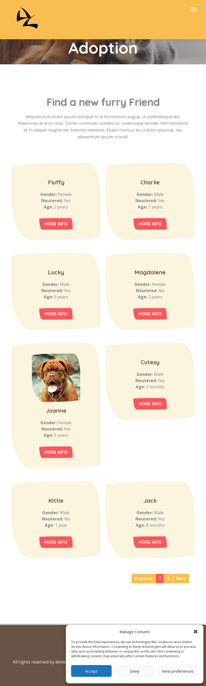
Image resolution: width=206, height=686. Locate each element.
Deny (134, 671)
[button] (195, 631)
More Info (56, 223)
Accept (91, 671)
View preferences (178, 671)
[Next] (181, 578)
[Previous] (143, 578)
